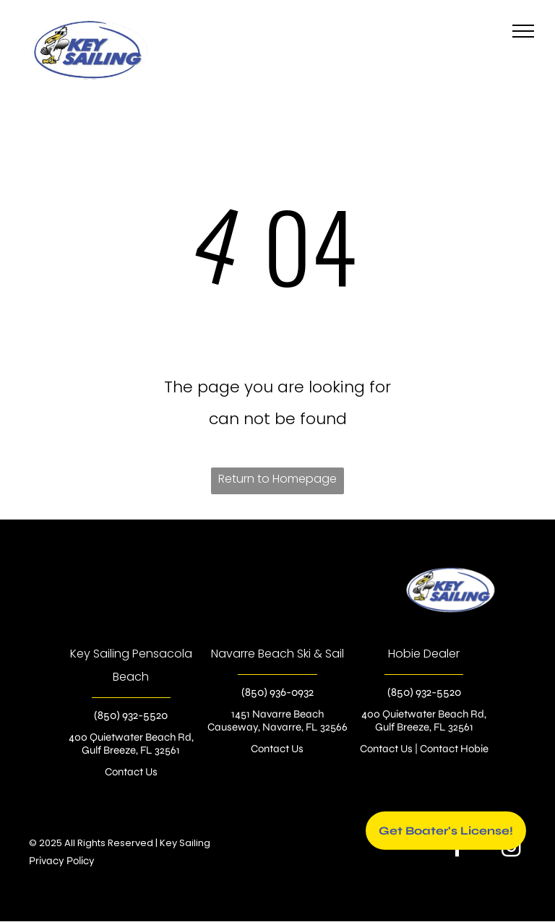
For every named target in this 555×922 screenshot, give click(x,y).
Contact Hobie (454, 748)
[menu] (523, 31)
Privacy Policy (62, 860)
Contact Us (131, 771)
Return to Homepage (277, 478)
